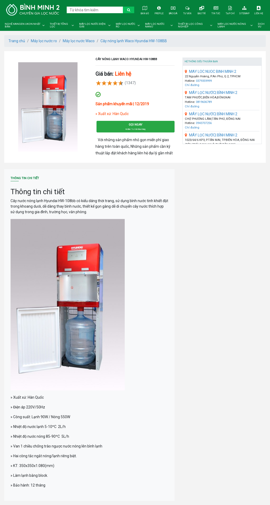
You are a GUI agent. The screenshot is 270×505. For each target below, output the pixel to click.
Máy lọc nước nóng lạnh (232, 25)
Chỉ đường (192, 85)
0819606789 (204, 102)
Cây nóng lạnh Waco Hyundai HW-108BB (133, 41)
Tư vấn (187, 9)
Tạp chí (230, 9)
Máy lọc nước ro (125, 25)
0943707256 (204, 123)
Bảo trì (202, 9)
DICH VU (261, 25)
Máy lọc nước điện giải (92, 25)
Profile (159, 9)
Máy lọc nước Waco (79, 41)
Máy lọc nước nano (155, 25)
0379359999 (204, 81)
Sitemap (244, 9)
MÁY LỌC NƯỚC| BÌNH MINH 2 (211, 92)
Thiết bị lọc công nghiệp (190, 25)
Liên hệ (258, 9)
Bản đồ (144, 9)
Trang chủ (16, 41)
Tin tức (216, 9)
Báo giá (173, 9)
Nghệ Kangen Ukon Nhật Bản (22, 25)
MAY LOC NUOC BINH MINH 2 (210, 71)
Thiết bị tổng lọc (59, 25)
